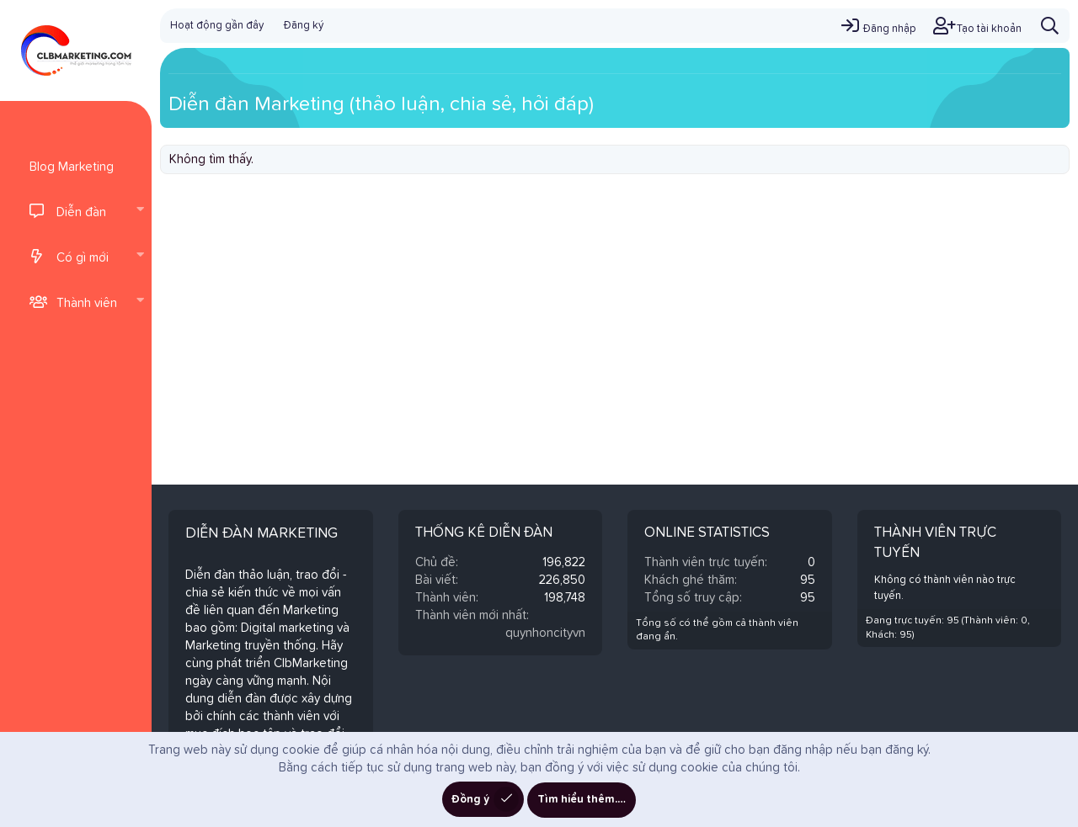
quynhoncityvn (545, 633)
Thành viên (86, 303)
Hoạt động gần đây (217, 25)
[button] (140, 211)
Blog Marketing (71, 167)
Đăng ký (303, 25)
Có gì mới (82, 258)
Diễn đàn (81, 212)
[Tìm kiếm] (1050, 25)
